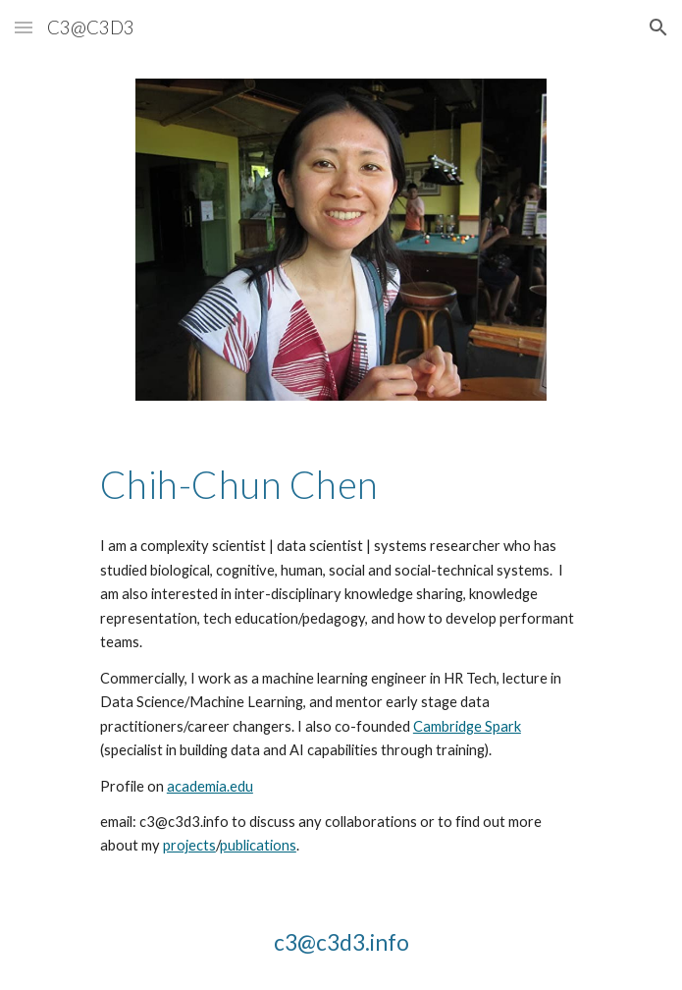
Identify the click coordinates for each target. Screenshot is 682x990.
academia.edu (210, 786)
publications (258, 845)
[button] (23, 27)
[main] (341, 484)
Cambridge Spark (467, 726)
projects (189, 845)
